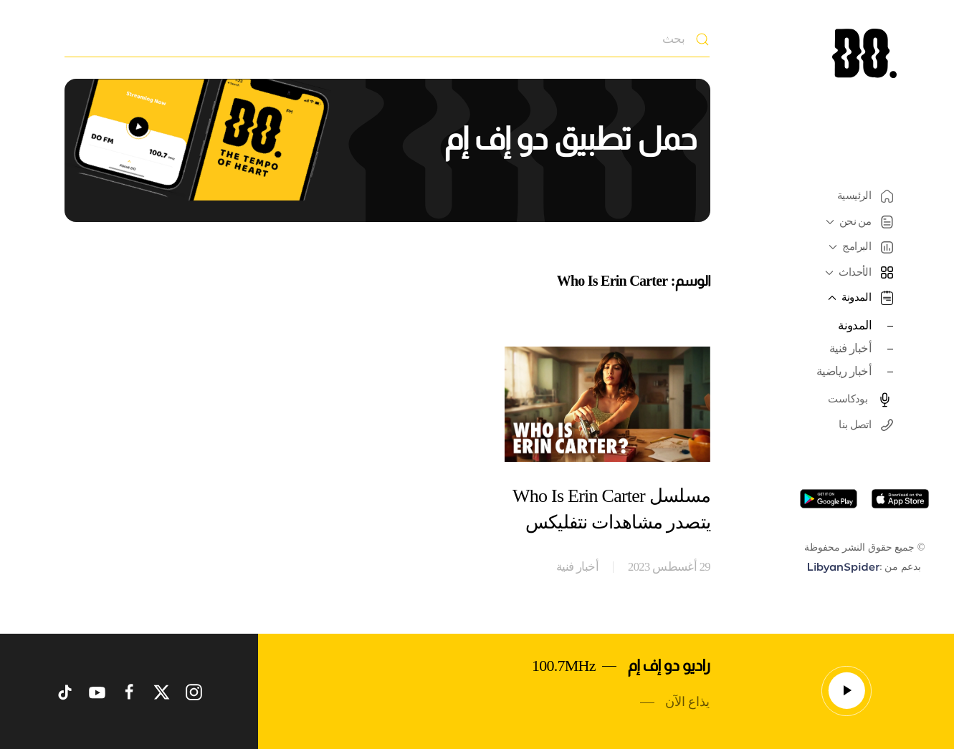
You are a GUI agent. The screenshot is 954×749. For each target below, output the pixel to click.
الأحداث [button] (857, 272)
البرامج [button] (859, 247)
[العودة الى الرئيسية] (864, 53)
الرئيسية (865, 196)
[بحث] (387, 39)
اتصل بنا (866, 425)
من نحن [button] (857, 222)
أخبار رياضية (844, 371)
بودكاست (860, 399)
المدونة (855, 325)
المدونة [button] (858, 298)
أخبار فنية (850, 348)
